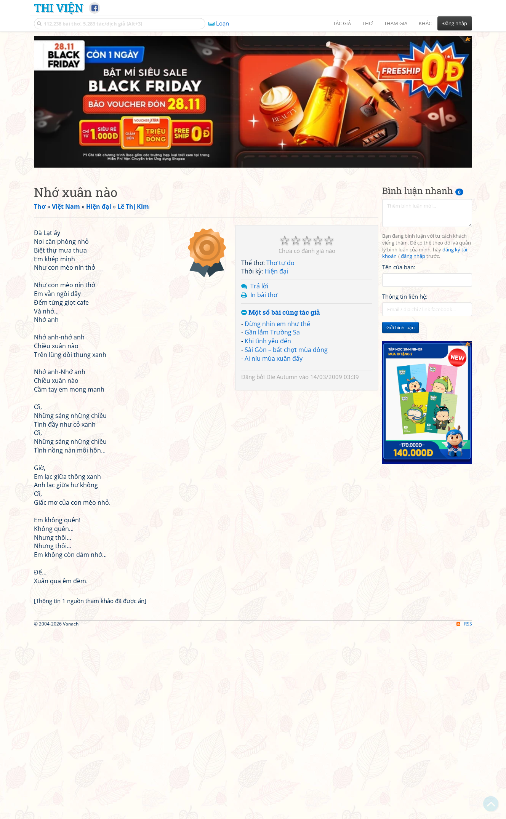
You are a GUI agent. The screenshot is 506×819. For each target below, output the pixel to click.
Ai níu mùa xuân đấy (274, 334)
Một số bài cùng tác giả (280, 287)
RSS (464, 812)
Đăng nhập (454, 23)
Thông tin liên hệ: (405, 272)
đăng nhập (413, 232)
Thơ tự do (280, 238)
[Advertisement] (253, 89)
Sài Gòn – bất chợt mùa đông (286, 325)
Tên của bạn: (398, 242)
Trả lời (259, 261)
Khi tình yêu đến (268, 316)
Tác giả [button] (342, 23)
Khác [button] (425, 23)
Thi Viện (58, 7)
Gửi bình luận (400, 303)
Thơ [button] (367, 23)
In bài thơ (263, 270)
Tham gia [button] (395, 23)
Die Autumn (282, 352)
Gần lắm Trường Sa (272, 308)
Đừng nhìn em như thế (277, 299)
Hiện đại (276, 247)
